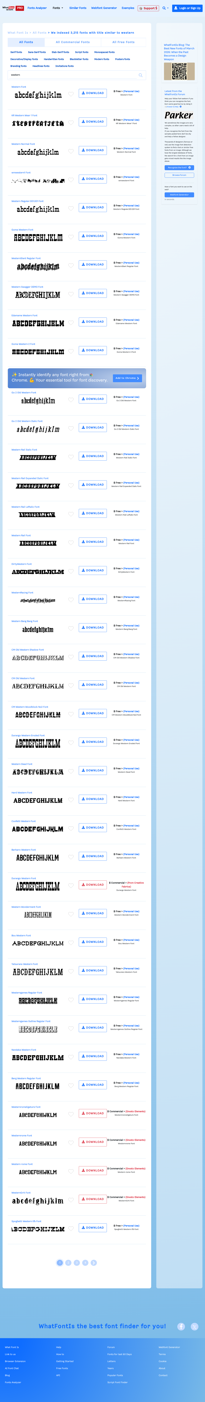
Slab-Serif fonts (60, 52)
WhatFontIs (57, 1326)
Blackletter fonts (79, 59)
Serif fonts (16, 52)
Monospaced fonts (104, 52)
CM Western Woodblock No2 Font (30, 707)
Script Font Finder (117, 1382)
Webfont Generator (104, 8)
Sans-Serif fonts (37, 52)
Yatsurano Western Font (25, 964)
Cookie (162, 1361)
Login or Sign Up (187, 8)
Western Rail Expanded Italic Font (30, 478)
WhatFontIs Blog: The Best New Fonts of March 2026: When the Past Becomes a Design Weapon (179, 52)
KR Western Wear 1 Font (24, 115)
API (58, 1375)
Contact (163, 1375)
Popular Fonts (115, 1375)
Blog (7, 1375)
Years (110, 1368)
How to (60, 1354)
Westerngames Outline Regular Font (31, 1021)
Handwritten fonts (54, 59)
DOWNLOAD (93, 93)
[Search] (141, 75)
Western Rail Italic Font (24, 450)
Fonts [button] (57, 8)
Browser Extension (15, 1361)
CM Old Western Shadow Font (28, 650)
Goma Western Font (22, 230)
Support (148, 8)
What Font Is (18, 32)
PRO (20, 8)
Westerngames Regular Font (27, 993)
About (162, 1368)
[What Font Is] (8, 8)
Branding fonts (18, 66)
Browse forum (179, 175)
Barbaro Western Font (24, 850)
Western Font (19, 87)
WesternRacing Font (22, 592)
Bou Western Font (21, 935)
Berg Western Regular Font (26, 1078)
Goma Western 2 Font (23, 344)
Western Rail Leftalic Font (26, 507)
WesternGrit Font (21, 1193)
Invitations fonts (64, 66)
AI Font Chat (12, 1368)
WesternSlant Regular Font (26, 258)
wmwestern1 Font (21, 172)
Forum (111, 1347)
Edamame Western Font (24, 315)
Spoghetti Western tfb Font (26, 1221)
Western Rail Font (21, 535)
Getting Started (65, 1361)
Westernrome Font (22, 1135)
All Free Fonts (123, 42)
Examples (128, 8)
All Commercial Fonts (73, 42)
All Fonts (40, 32)
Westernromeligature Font (26, 1107)
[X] (194, 1326)
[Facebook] (181, 1326)
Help (58, 1347)
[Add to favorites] (71, 94)
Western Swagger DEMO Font (27, 287)
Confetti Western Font (24, 821)
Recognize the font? (179, 167)
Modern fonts (101, 59)
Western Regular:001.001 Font (28, 201)
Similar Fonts (77, 8)
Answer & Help (174, 107)
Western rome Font (22, 1164)
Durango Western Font (24, 878)
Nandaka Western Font (24, 1050)
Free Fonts (62, 1368)
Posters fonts (122, 59)
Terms (162, 1354)
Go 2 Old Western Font (24, 392)
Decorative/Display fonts (24, 59)
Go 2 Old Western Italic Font (27, 421)
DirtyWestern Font (22, 564)
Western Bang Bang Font (25, 621)
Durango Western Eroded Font (28, 735)
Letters (111, 1361)
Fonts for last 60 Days (119, 1354)
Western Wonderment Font (26, 907)
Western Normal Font (23, 144)
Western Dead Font (22, 764)
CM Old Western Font (23, 678)
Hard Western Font (22, 793)
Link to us (10, 1354)
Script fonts (81, 52)
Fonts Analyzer (37, 8)
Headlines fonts (41, 66)
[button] (165, 8)
